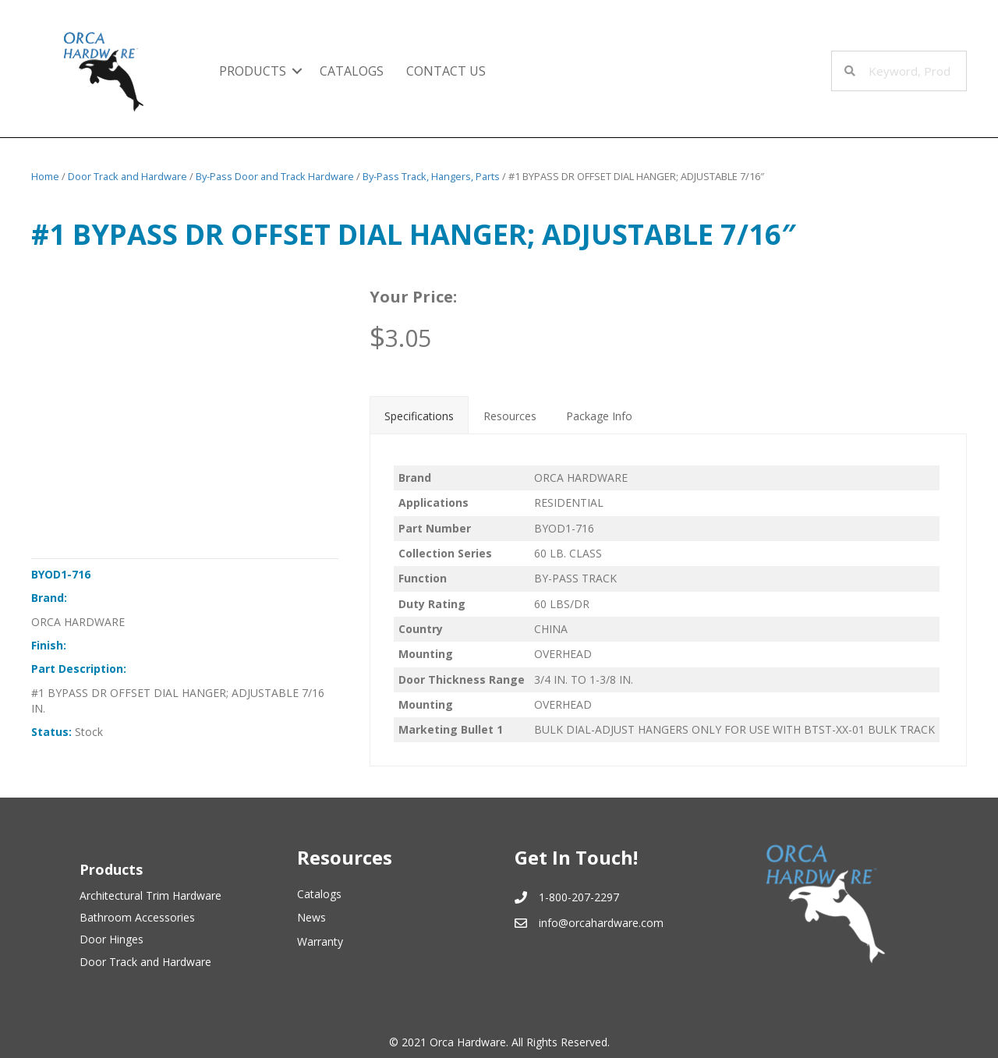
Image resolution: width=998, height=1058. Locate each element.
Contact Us (446, 71)
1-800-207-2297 (579, 897)
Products (252, 71)
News (311, 917)
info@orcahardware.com (601, 922)
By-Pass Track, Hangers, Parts (431, 176)
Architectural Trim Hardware (150, 895)
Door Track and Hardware (127, 176)
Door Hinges (111, 939)
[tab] (419, 414)
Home (45, 176)
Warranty (320, 941)
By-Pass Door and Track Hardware (275, 176)
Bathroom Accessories (137, 917)
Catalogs (352, 71)
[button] (297, 71)
